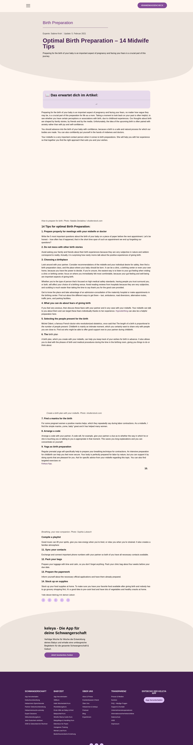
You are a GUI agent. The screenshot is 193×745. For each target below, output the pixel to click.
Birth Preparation (58, 22)
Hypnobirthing (122, 311)
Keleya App (46, 464)
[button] (43, 600)
